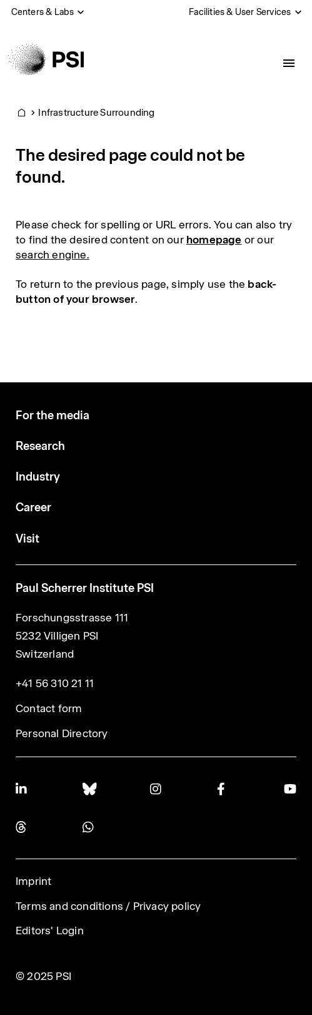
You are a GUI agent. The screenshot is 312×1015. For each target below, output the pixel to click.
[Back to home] (46, 59)
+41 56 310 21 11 (55, 683)
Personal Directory (62, 733)
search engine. (52, 254)
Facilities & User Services (240, 12)
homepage (214, 239)
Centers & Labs (42, 12)
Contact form (49, 708)
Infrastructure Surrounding (96, 112)
